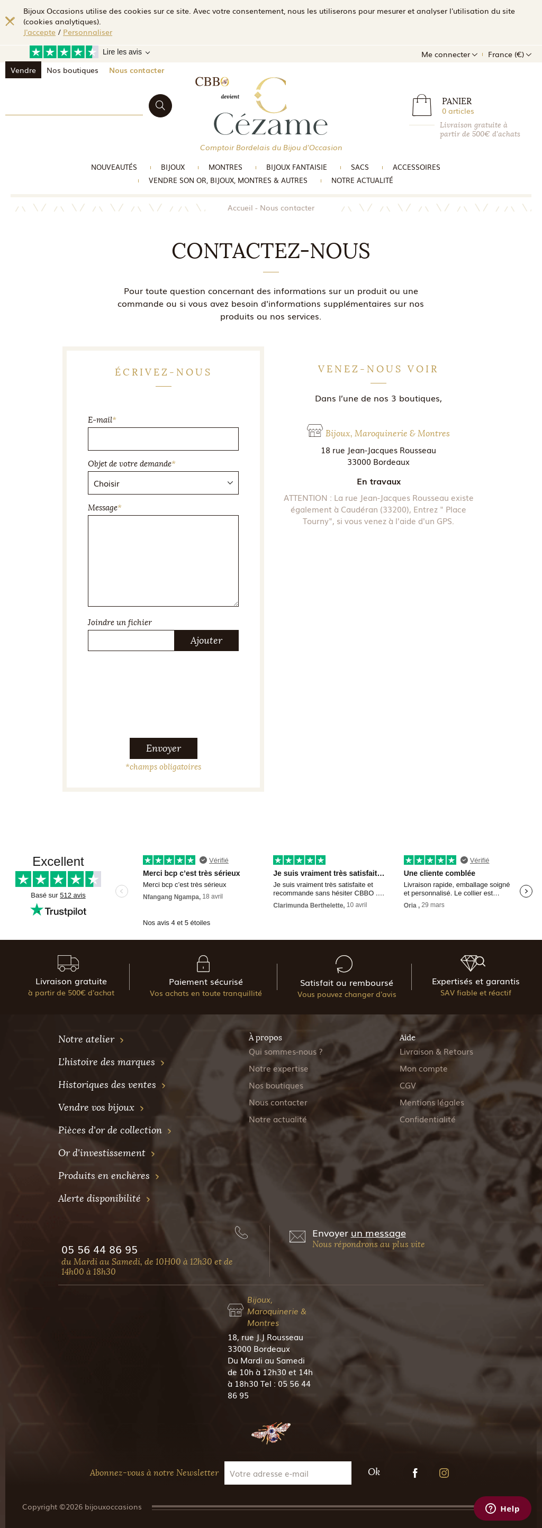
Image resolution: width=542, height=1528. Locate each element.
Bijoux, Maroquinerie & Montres (276, 1310)
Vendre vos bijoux (101, 1107)
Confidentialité (428, 1118)
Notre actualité (362, 180)
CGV (408, 1085)
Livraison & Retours (436, 1051)
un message (378, 1232)
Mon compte (424, 1068)
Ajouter (206, 640)
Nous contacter (136, 70)
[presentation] (168, 680)
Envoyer (163, 748)
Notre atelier (91, 1039)
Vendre (23, 70)
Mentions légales (432, 1102)
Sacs (360, 167)
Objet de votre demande (132, 464)
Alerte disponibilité (104, 1198)
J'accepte (39, 31)
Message (105, 508)
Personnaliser (87, 31)
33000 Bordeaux (259, 1348)
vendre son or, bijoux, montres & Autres (228, 180)
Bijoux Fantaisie (296, 167)
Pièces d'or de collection (115, 1130)
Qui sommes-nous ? (286, 1051)
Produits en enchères (109, 1176)
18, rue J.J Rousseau (265, 1336)
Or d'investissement (107, 1153)
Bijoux (173, 167)
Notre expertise (279, 1068)
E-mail (102, 420)
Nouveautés (114, 167)
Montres (225, 167)
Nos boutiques (72, 70)
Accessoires (416, 167)
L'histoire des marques (111, 1062)
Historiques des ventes (112, 1085)
